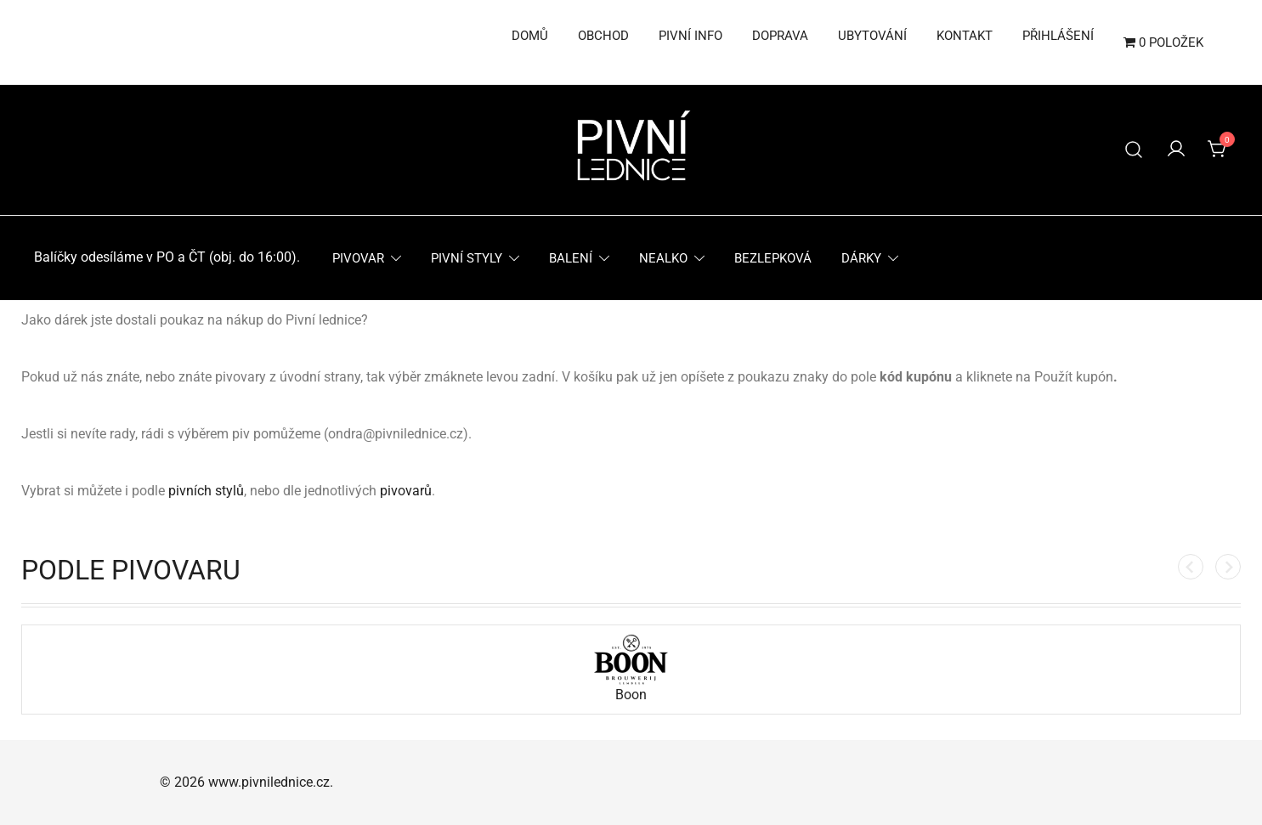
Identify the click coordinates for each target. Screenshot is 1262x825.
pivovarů (406, 491)
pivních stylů (206, 491)
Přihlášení (1058, 35)
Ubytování (872, 35)
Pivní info (690, 35)
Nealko (663, 258)
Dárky (861, 258)
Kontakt (965, 35)
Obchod (603, 35)
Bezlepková (773, 258)
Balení (570, 258)
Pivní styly (466, 258)
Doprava (780, 35)
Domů (530, 35)
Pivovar (358, 258)
